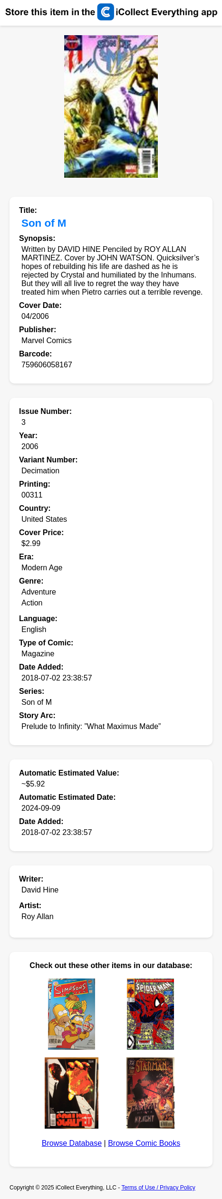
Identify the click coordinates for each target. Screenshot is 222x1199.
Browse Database (72, 1143)
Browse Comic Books (144, 1143)
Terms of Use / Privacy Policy (158, 1187)
